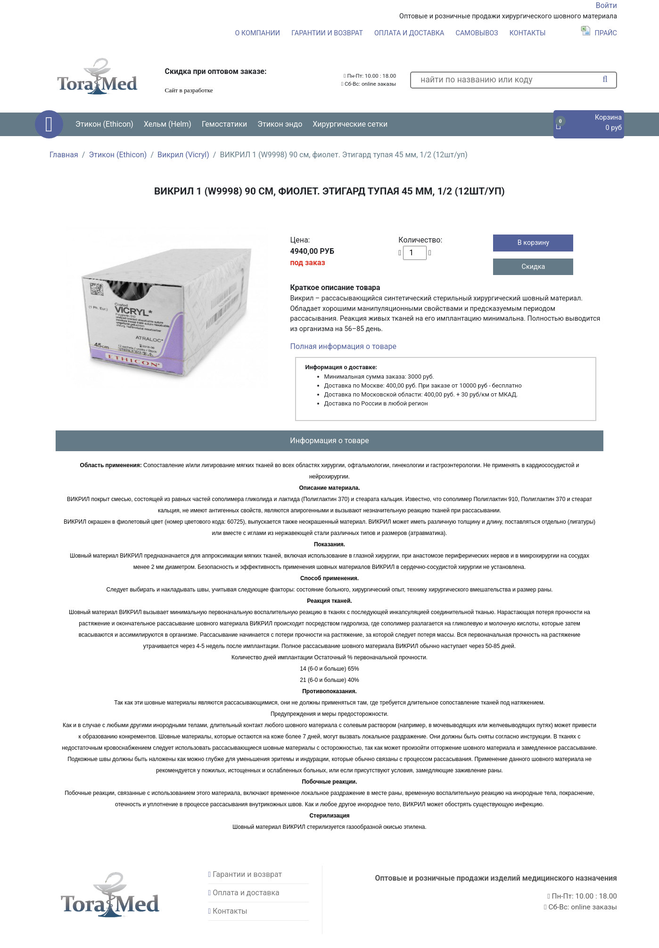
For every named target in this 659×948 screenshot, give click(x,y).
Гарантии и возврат (327, 33)
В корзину (533, 243)
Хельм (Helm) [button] (167, 124)
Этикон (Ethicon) (118, 154)
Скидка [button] (533, 267)
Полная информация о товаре (343, 346)
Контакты (528, 33)
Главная (63, 154)
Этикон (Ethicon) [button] (104, 124)
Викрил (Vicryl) (183, 154)
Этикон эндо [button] (279, 124)
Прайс (599, 33)
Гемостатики (224, 124)
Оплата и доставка (409, 33)
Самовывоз (477, 33)
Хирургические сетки (350, 124)
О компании (257, 33)
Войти (606, 5)
